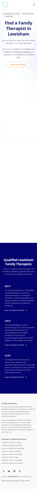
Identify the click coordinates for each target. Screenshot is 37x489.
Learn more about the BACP (16, 310)
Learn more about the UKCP (16, 345)
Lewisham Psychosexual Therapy (12, 463)
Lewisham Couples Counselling (11, 442)
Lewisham (9, 16)
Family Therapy (27, 13)
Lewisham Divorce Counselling (11, 451)
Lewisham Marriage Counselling (11, 445)
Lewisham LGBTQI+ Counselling (11, 460)
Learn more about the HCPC (16, 377)
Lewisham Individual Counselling (11, 454)
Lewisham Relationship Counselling (12, 448)
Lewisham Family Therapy (9, 457)
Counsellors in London (11, 13)
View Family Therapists (19, 64)
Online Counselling (22, 52)
